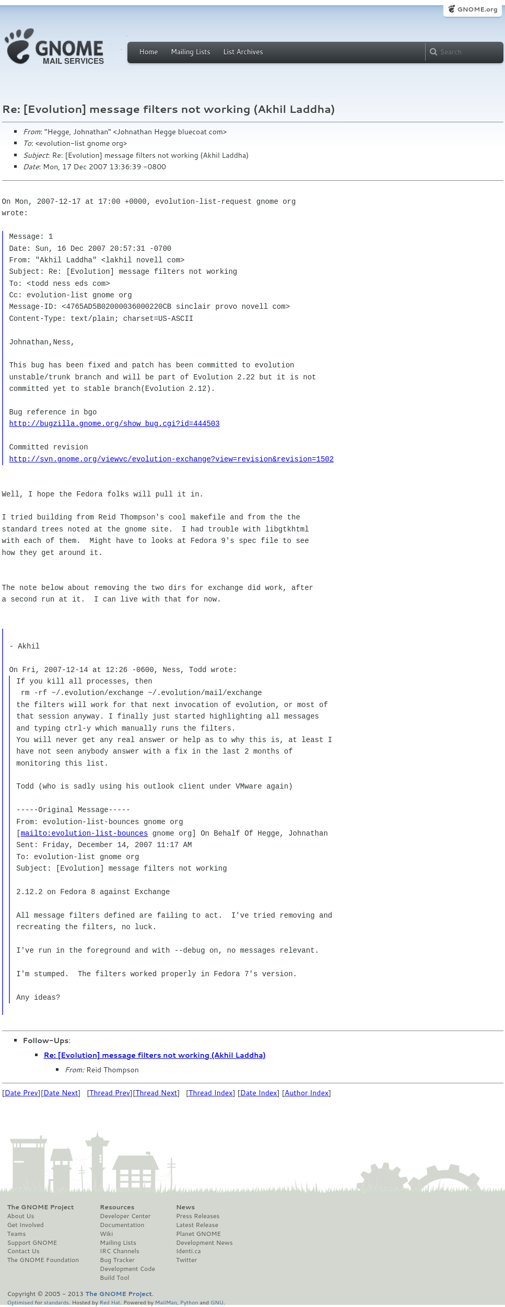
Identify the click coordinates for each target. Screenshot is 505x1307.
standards (56, 1302)
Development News (204, 1243)
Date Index (258, 1093)
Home (148, 51)
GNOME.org (477, 9)
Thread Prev (109, 1093)
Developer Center (125, 1216)
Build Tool (114, 1278)
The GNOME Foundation (43, 1260)
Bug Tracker (117, 1260)
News (185, 1207)
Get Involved (25, 1225)
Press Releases (197, 1216)
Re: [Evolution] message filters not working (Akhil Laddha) (155, 1055)
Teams (16, 1234)
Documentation (122, 1225)
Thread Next (156, 1093)
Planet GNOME (198, 1234)
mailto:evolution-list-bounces (84, 833)
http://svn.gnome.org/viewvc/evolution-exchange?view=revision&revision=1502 (171, 459)
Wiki (106, 1234)
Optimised (20, 1302)
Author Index (306, 1093)
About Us (20, 1216)
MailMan (166, 1302)
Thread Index (211, 1093)
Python (189, 1302)
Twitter (186, 1260)
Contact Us (23, 1251)
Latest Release (197, 1225)
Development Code (127, 1269)
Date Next (60, 1093)
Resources (117, 1207)
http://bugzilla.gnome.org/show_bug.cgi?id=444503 (114, 424)
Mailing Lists (190, 51)
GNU (217, 1302)
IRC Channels (119, 1251)
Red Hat (109, 1302)
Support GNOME (32, 1243)
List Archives (243, 51)
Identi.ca (188, 1251)
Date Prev (21, 1093)
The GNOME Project (40, 1207)
